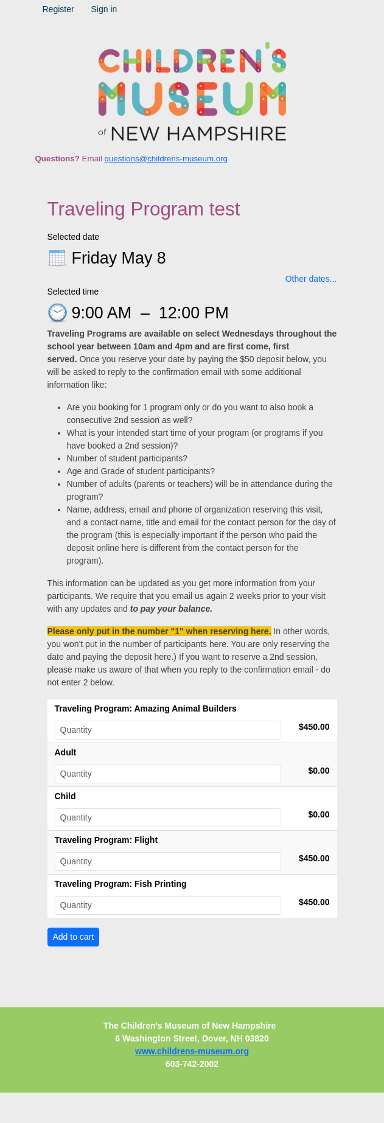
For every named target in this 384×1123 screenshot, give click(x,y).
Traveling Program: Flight (106, 840)
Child (65, 796)
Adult (66, 752)
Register (58, 9)
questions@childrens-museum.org (166, 158)
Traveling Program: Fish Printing (121, 884)
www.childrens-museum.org (192, 1051)
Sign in (104, 9)
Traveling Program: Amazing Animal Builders (146, 708)
